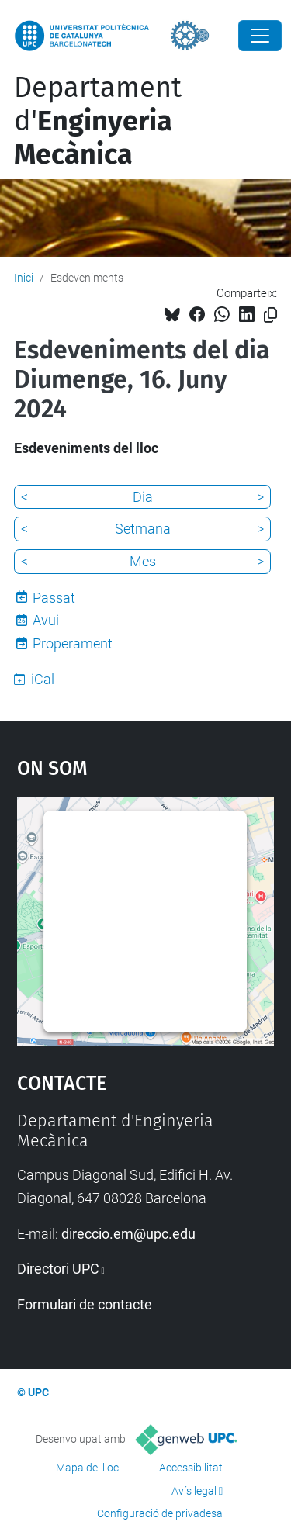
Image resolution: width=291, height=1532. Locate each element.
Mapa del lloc (87, 1467)
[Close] (260, 35)
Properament (73, 643)
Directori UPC (58, 1269)
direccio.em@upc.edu (128, 1234)
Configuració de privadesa (160, 1513)
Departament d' (98, 121)
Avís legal (194, 1491)
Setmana (143, 528)
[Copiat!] (270, 315)
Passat (54, 598)
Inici (23, 277)
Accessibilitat (191, 1467)
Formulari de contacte (84, 1304)
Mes (143, 561)
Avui (46, 620)
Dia (143, 497)
